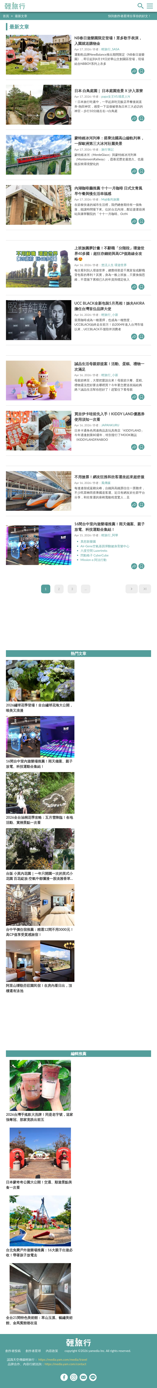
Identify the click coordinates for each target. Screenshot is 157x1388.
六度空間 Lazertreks (94, 550)
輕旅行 (15, 6)
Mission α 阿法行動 (94, 560)
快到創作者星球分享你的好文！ (129, 16)
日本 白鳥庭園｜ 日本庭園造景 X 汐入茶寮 (108, 90)
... (86, 589)
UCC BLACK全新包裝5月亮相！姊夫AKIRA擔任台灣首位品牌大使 (109, 306)
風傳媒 (106, 483)
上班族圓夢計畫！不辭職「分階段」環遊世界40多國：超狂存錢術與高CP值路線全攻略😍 (109, 253)
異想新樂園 (88, 541)
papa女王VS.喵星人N (115, 96)
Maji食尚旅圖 (110, 199)
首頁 (6, 16)
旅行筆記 (107, 149)
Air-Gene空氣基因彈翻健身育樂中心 (105, 546)
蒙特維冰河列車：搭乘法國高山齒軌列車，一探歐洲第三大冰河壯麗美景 (109, 141)
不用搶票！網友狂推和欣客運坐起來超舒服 (109, 477)
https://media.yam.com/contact (65, 1364)
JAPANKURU (110, 425)
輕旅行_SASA (110, 49)
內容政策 (52, 1351)
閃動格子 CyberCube (95, 555)
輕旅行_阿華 (109, 535)
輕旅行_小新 (109, 314)
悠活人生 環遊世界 (114, 265)
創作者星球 (33, 1351)
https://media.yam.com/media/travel (62, 1359)
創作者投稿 (13, 1351)
